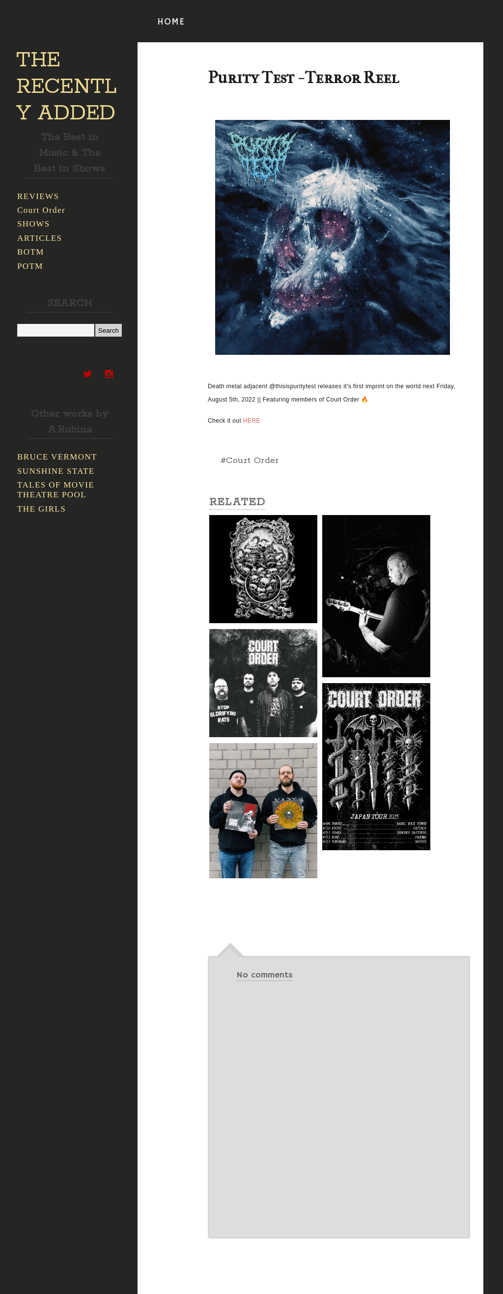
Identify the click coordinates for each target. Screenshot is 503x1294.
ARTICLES (39, 238)
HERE (251, 420)
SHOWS (33, 224)
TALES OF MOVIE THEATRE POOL (55, 489)
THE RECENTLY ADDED (66, 87)
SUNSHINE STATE (56, 471)
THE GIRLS (41, 509)
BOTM (30, 252)
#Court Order (250, 460)
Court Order (41, 210)
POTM (30, 266)
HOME (171, 22)
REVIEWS (38, 196)
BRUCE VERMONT (57, 456)
